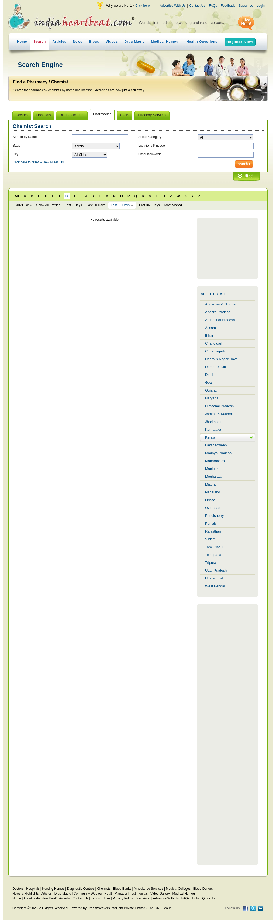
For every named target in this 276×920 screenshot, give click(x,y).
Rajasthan (213, 531)
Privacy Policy (123, 898)
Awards (64, 898)
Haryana (211, 398)
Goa (208, 382)
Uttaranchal (214, 578)
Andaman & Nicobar (220, 304)
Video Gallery (160, 893)
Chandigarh (214, 343)
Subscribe (246, 6)
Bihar (209, 335)
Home (22, 41)
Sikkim (210, 539)
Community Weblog (88, 893)
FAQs (213, 6)
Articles (59, 41)
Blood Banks (122, 889)
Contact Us (197, 6)
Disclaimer (142, 898)
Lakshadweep (216, 445)
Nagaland (212, 492)
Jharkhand (213, 422)
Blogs (94, 41)
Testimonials (139, 893)
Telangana (213, 555)
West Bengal (215, 586)
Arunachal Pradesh (220, 320)
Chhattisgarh (215, 351)
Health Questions (202, 41)
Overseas (212, 508)
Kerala (210, 437)
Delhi (209, 375)
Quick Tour (210, 898)
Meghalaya (213, 476)
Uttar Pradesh (216, 570)
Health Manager (115, 893)
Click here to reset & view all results (38, 162)
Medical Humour (165, 41)
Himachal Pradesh (219, 406)
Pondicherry (214, 516)
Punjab (210, 523)
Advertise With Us (172, 6)
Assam (210, 328)
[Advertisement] (227, 248)
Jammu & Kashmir (219, 414)
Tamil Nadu (214, 547)
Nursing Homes (53, 889)
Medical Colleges (178, 889)
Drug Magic (134, 41)
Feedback (228, 6)
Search (39, 41)
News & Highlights (25, 893)
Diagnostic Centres (80, 889)
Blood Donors (203, 889)
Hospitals (32, 889)
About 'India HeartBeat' (40, 898)
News (77, 41)
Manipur (211, 469)
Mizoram (212, 484)
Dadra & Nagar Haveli (222, 359)
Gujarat (211, 390)
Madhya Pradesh (218, 453)
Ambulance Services (148, 889)
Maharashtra (215, 461)
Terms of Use (100, 898)
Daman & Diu (215, 367)
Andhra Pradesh (217, 312)
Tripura (210, 563)
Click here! (143, 6)
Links (196, 898)
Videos (112, 41)
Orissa (210, 500)
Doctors (17, 889)
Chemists (104, 889)
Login (261, 6)
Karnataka (213, 429)
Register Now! (239, 42)
